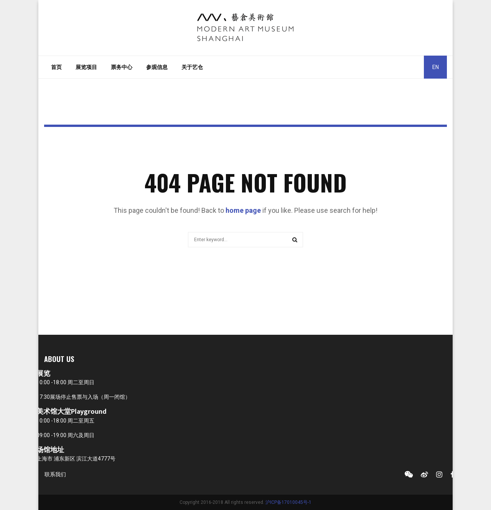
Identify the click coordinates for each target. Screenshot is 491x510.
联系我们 (55, 474)
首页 (56, 67)
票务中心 (121, 67)
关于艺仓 (192, 67)
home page (243, 210)
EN (435, 67)
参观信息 (157, 67)
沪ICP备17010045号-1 (288, 502)
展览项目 (86, 67)
